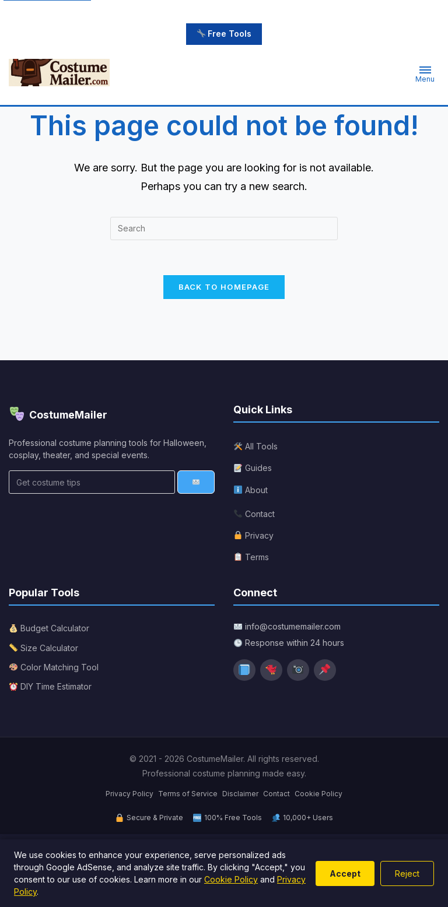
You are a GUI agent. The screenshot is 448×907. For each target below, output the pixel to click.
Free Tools (224, 33)
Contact (254, 516)
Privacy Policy (129, 795)
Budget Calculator (49, 630)
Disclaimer (240, 795)
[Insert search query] (224, 229)
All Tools (256, 448)
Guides (253, 470)
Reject (407, 873)
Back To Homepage (224, 288)
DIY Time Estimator (50, 688)
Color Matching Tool (54, 669)
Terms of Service (188, 795)
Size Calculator (43, 650)
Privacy (254, 537)
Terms (251, 559)
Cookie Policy (318, 795)
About (251, 492)
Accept (345, 873)
